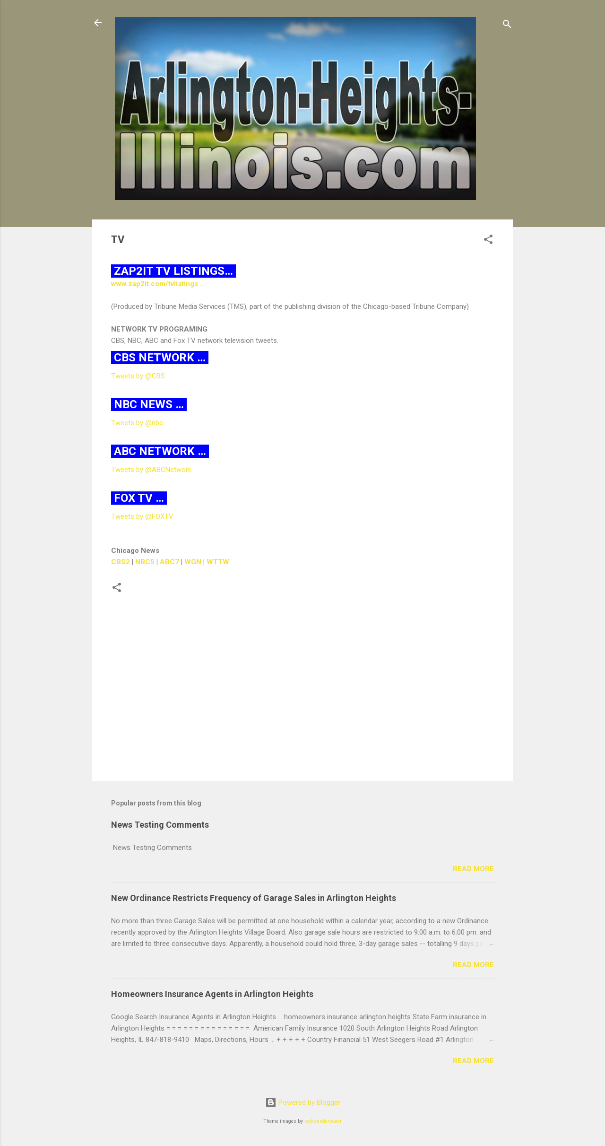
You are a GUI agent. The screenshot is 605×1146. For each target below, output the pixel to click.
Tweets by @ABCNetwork (151, 469)
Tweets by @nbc (137, 423)
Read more (473, 869)
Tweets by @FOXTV (142, 516)
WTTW (218, 562)
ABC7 (169, 562)
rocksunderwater (323, 1121)
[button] (488, 241)
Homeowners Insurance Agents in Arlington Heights (212, 994)
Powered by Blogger (302, 1102)
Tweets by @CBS (138, 376)
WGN (192, 562)
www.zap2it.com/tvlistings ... (159, 284)
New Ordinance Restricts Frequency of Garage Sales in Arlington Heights (253, 898)
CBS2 (120, 562)
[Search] (507, 25)
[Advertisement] (302, 693)
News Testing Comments (160, 825)
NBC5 (145, 562)
